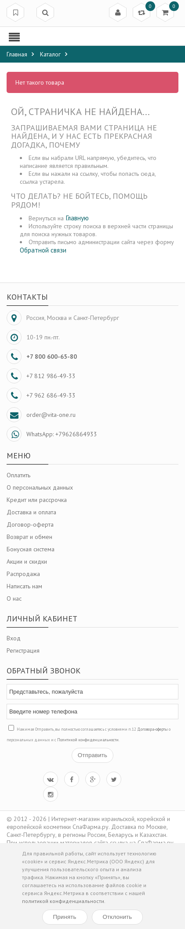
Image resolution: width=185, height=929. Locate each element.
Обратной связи (43, 249)
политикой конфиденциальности (63, 901)
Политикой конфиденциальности (88, 739)
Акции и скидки (27, 561)
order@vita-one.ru (51, 415)
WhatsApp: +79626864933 (61, 434)
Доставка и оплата (31, 512)
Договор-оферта (30, 524)
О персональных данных (40, 487)
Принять (64, 917)
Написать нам (24, 586)
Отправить (92, 755)
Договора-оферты (152, 729)
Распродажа (23, 574)
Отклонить (117, 917)
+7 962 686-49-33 (51, 395)
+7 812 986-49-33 (51, 376)
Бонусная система (30, 549)
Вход (14, 638)
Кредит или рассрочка (37, 500)
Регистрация (23, 650)
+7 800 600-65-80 (51, 356)
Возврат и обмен (29, 537)
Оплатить (18, 475)
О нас (14, 598)
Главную (77, 217)
